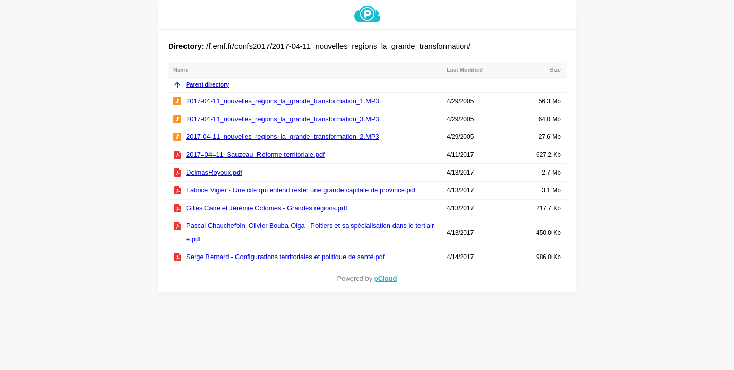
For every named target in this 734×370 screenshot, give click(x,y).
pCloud (385, 278)
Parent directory (201, 84)
